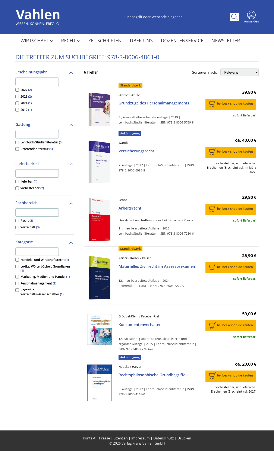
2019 (26, 110)
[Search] (175, 17)
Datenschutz (163, 438)
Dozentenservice (183, 40)
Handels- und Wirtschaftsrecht (45, 260)
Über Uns (142, 40)
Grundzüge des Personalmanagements (154, 103)
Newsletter (225, 40)
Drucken (184, 438)
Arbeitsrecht (130, 208)
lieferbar (29, 181)
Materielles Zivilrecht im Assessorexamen (157, 266)
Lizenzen (121, 438)
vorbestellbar (32, 188)
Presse (104, 438)
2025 (26, 96)
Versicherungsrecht (136, 150)
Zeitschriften (105, 40)
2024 (26, 103)
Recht (71, 40)
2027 (26, 90)
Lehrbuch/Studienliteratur (41, 142)
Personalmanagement (38, 283)
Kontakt (89, 438)
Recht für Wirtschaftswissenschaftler (42, 292)
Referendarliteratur (37, 149)
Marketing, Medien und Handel (45, 277)
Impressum (140, 438)
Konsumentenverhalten (140, 324)
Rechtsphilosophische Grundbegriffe (152, 374)
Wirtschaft (37, 40)
